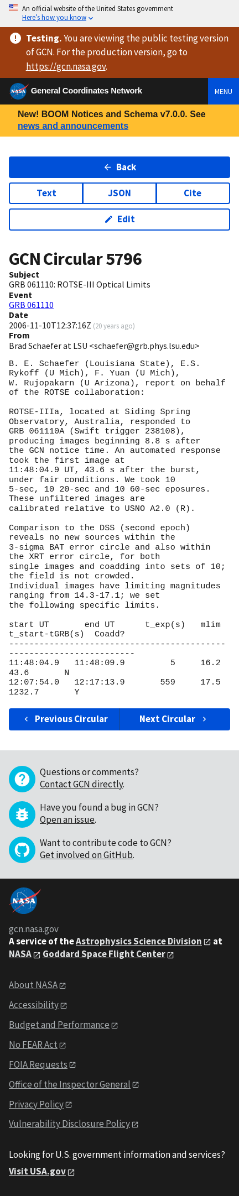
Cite (192, 193)
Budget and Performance (59, 1025)
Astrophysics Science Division (139, 941)
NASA (20, 954)
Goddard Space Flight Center (104, 954)
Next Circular (174, 719)
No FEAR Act (33, 1044)
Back (120, 167)
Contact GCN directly (81, 784)
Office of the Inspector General (70, 1084)
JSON (119, 193)
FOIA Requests (38, 1064)
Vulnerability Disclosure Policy (69, 1123)
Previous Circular (65, 719)
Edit (120, 219)
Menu (223, 91)
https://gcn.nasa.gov (66, 66)
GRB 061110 (31, 304)
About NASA (33, 985)
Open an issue (67, 819)
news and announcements (73, 125)
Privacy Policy (36, 1104)
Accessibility (34, 1005)
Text (46, 193)
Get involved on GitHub (86, 855)
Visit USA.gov (37, 1171)
